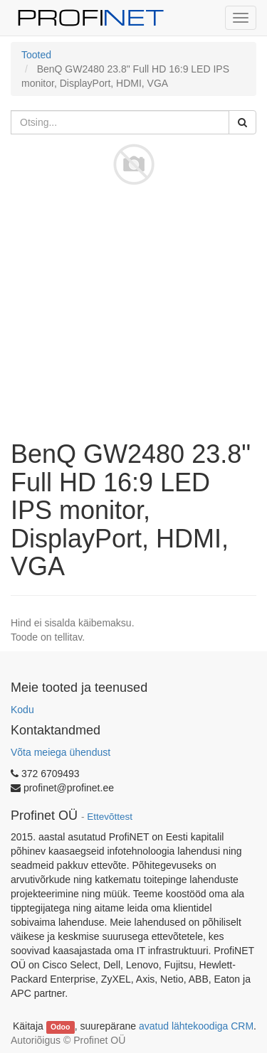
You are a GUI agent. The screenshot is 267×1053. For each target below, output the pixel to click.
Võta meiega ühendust (60, 752)
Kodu (22, 709)
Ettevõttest (109, 816)
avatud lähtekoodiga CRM (196, 1026)
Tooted (36, 54)
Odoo (60, 1026)
